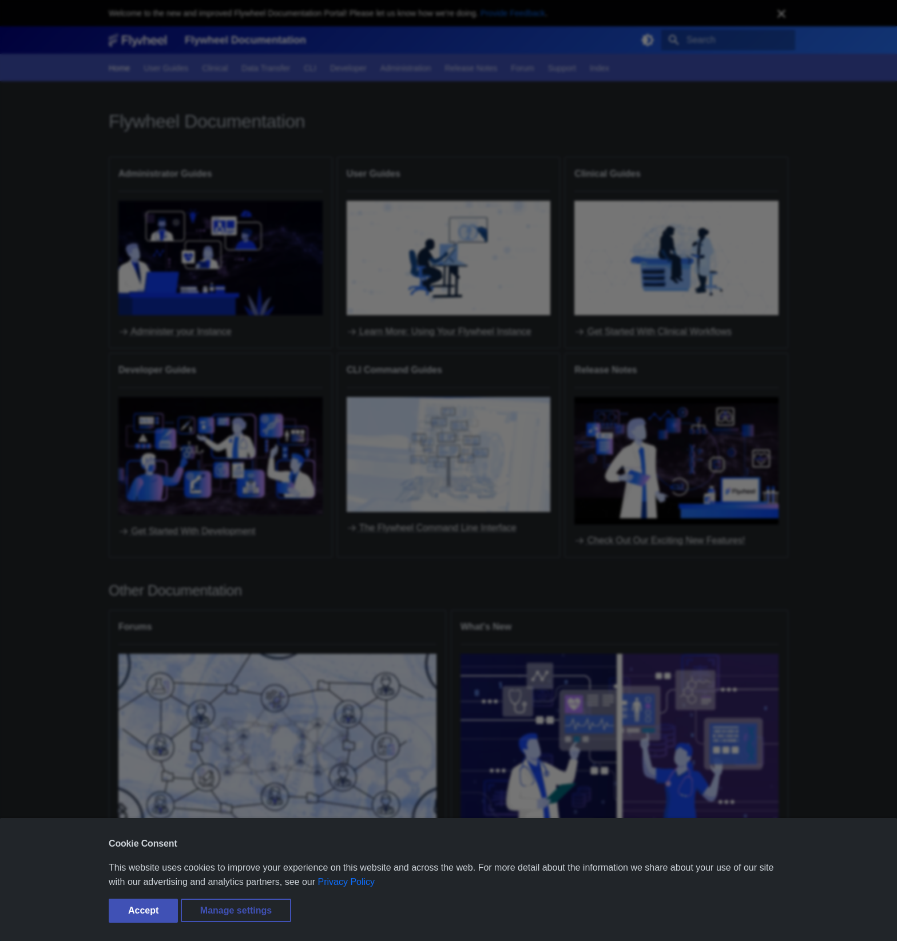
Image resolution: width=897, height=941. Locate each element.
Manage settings (236, 910)
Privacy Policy (346, 882)
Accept (143, 910)
